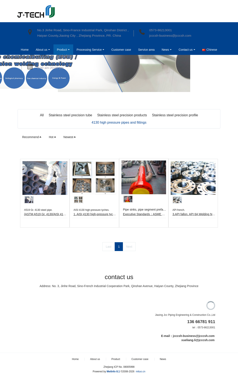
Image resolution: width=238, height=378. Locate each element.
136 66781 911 (201, 321)
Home (24, 49)
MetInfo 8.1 (113, 371)
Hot (52, 137)
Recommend (32, 137)
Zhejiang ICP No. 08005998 (119, 366)
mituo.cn (140, 371)
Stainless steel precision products (122, 115)
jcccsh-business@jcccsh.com (170, 35)
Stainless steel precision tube (70, 115)
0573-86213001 (160, 30)
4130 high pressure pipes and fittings (119, 122)
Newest (70, 137)
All (42, 115)
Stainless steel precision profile (175, 115)
